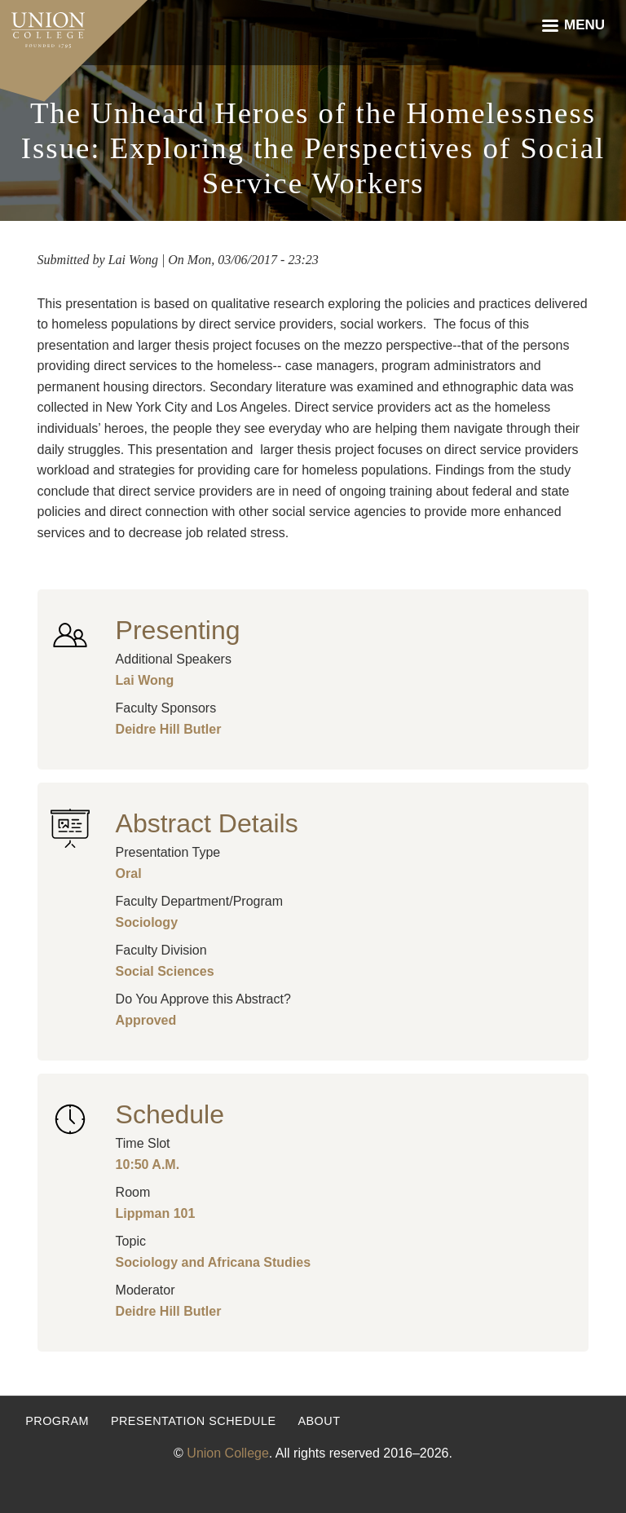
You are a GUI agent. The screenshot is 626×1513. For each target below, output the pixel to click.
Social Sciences (165, 971)
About (319, 1420)
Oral (129, 873)
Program (57, 1420)
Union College (228, 1453)
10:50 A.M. (148, 1164)
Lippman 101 (156, 1213)
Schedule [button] (170, 1114)
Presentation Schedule (193, 1420)
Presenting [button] (178, 630)
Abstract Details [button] (207, 823)
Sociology (147, 922)
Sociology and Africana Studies (213, 1262)
